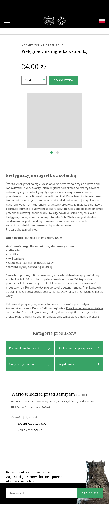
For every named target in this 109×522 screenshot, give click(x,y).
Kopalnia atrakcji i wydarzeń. (35, 463)
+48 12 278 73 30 (26, 416)
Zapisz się (89, 479)
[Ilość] (34, 66)
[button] (51, 138)
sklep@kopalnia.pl (28, 409)
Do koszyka (63, 66)
